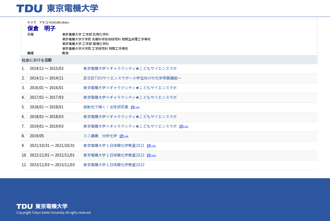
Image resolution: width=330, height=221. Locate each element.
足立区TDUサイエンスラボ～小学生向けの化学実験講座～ (132, 78)
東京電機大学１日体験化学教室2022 (113, 155)
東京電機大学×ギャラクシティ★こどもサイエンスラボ (130, 68)
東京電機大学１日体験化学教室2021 (113, 145)
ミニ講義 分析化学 (100, 135)
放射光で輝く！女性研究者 (105, 106)
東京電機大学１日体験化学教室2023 (113, 164)
